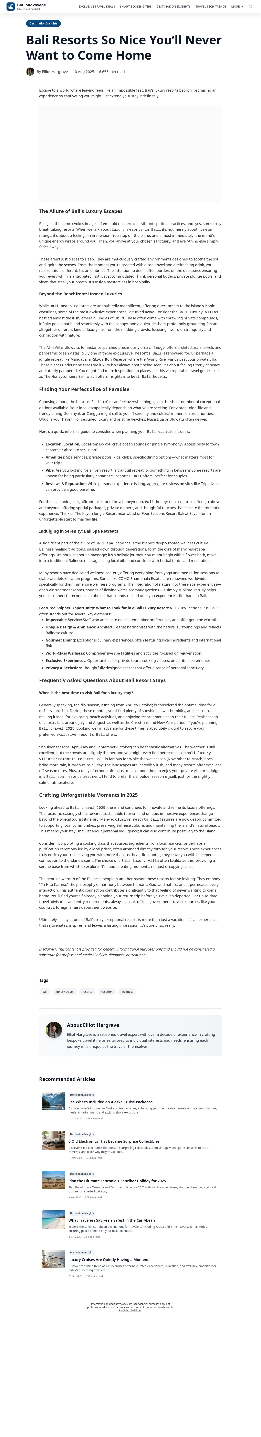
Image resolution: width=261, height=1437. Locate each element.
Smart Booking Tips (136, 6)
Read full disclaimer (130, 1311)
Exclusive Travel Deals (97, 6)
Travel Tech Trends (211, 6)
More (237, 6)
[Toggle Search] (250, 6)
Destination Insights (173, 6)
